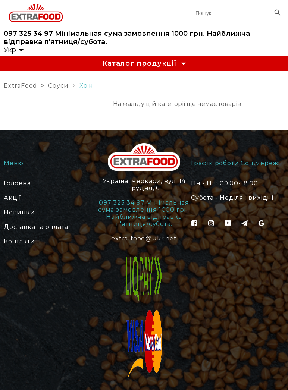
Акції (12, 197)
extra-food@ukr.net (143, 238)
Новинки (19, 212)
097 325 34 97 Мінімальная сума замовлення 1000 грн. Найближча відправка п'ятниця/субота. (127, 37)
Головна (17, 183)
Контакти (19, 241)
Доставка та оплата (36, 226)
